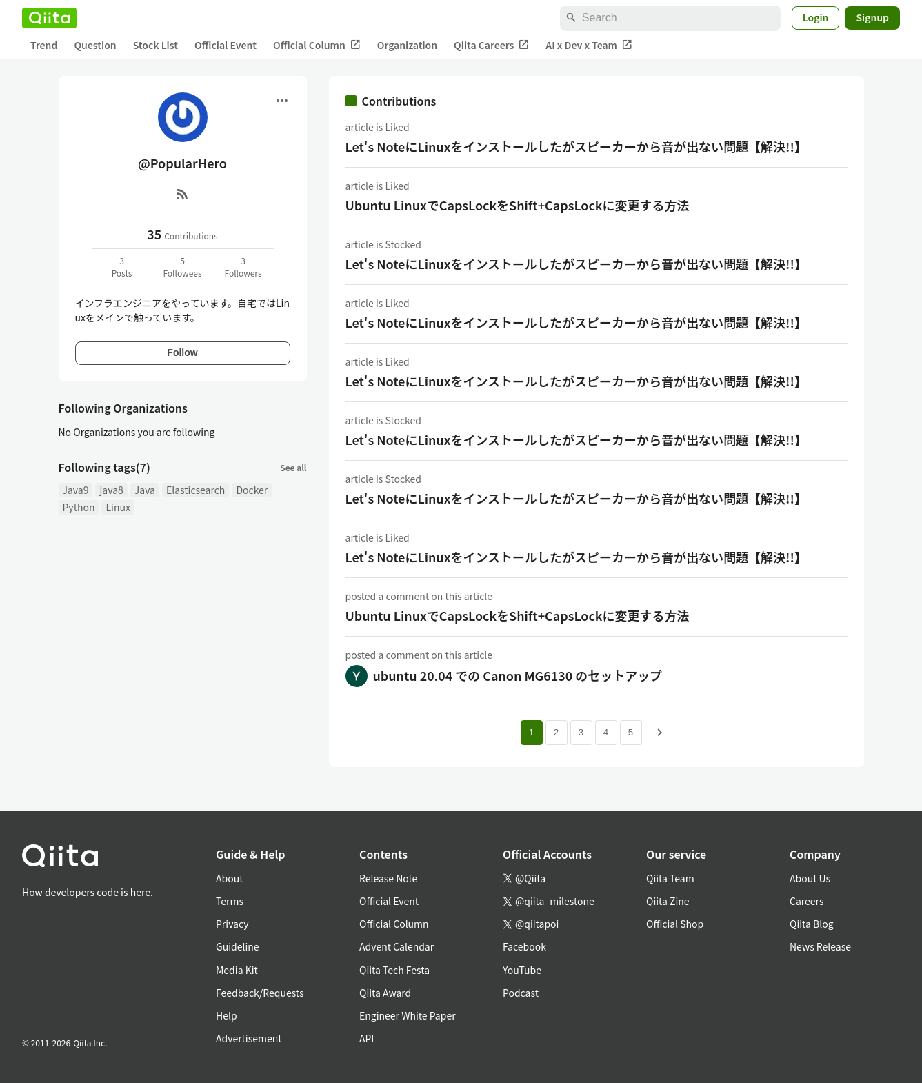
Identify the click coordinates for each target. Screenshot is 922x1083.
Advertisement (249, 1038)
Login (816, 17)
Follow (182, 352)
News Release (820, 946)
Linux (118, 507)
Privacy (232, 924)
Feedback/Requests (260, 993)
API (366, 1038)
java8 (111, 490)
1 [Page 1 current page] (531, 732)
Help (226, 1015)
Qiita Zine (668, 901)
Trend (43, 45)
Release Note (388, 878)
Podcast (521, 993)
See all (293, 467)
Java (144, 490)
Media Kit (237, 970)
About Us (810, 878)
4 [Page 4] (605, 732)
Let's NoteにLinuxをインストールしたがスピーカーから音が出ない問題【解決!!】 (576, 146)
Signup (872, 17)
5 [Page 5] (630, 732)
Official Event (225, 45)
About (229, 878)
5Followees (182, 267)
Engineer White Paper (407, 1015)
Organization (407, 45)
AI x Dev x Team (588, 45)
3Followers (242, 267)
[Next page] (660, 732)
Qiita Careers (491, 45)
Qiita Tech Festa (394, 970)
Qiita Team (670, 878)
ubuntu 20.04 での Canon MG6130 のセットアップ (518, 675)
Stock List (155, 45)
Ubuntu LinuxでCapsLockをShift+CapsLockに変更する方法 (517, 205)
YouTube (522, 970)
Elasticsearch (195, 490)
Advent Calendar (396, 946)
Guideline (237, 946)
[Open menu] (282, 101)
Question (95, 45)
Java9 (76, 490)
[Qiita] (49, 18)
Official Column (317, 45)
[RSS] (183, 194)
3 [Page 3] (581, 732)
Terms (229, 901)
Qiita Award (385, 993)
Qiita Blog (812, 924)
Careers (806, 901)
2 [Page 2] (556, 732)
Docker (252, 490)
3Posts (122, 267)
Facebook (524, 946)
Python (79, 507)
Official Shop (674, 924)
